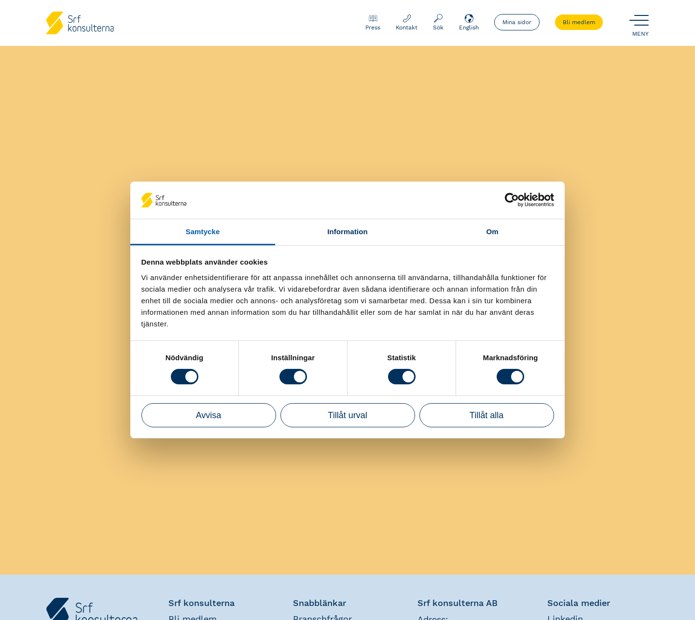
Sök (438, 22)
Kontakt (406, 22)
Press (372, 22)
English (469, 22)
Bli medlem (579, 22)
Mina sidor (516, 22)
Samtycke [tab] (203, 231)
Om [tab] (492, 231)
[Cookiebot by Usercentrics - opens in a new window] (512, 200)
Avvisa (209, 415)
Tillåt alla (486, 415)
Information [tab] (347, 231)
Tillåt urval (347, 415)
